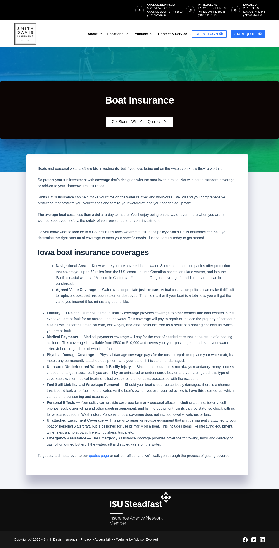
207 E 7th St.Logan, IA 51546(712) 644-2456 (254, 12)
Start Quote (248, 34)
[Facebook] (245, 539)
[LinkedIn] (262, 539)
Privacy (86, 539)
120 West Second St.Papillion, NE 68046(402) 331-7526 (213, 12)
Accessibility (104, 539)
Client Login (209, 34)
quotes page (99, 456)
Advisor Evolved (146, 539)
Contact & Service (175, 34)
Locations (118, 34)
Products (143, 34)
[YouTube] (253, 539)
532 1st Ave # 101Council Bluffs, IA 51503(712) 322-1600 (165, 12)
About (95, 34)
